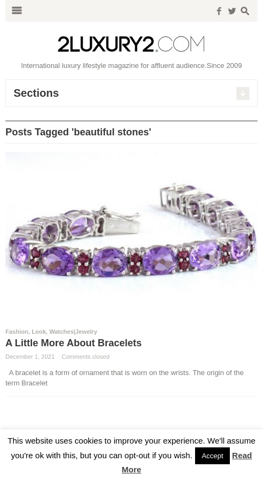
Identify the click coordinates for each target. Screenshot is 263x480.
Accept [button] (212, 456)
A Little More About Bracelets (73, 343)
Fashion (16, 331)
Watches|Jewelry (73, 331)
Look (39, 331)
